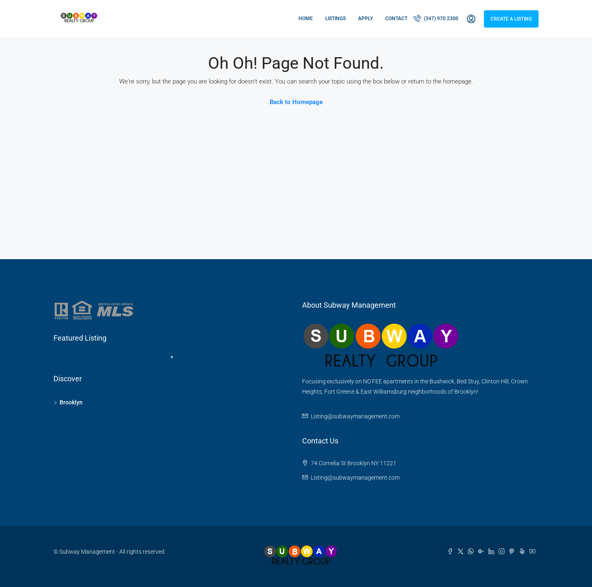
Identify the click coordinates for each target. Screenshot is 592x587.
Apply (365, 18)
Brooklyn (71, 402)
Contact (396, 18)
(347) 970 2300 (436, 18)
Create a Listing (511, 19)
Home (305, 18)
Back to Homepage (296, 102)
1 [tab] (176, 360)
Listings (335, 18)
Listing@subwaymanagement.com (355, 416)
